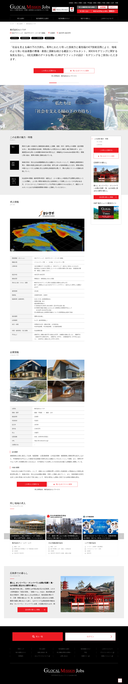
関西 (99, 3)
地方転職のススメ (64, 18)
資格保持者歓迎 (49, 38)
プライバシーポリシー (107, 652)
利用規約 (20, 656)
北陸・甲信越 (87, 3)
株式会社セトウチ (31, 23)
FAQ (85, 652)
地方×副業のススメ (21, 652)
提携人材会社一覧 (42, 652)
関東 (80, 3)
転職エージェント (107, 656)
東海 (94, 3)
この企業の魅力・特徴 (101, 139)
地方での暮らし (85, 18)
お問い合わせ (64, 656)
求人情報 (99, 141)
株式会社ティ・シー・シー (21, 543)
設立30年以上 (14, 38)
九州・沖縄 (114, 3)
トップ (12, 23)
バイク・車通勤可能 (37, 38)
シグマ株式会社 (90, 543)
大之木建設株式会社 (55, 543)
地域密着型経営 (25, 38)
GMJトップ (21, 649)
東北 (76, 3)
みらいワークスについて (42, 656)
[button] (121, 536)
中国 (103, 3)
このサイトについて (107, 18)
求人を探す (20, 18)
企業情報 (99, 144)
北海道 (71, 3)
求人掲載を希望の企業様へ (64, 652)
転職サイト (86, 656)
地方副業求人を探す (42, 18)
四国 (108, 3)
